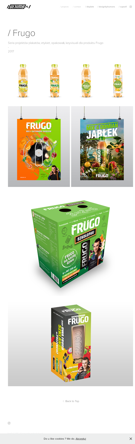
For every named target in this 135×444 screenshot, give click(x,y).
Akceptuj (81, 439)
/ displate (89, 6)
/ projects (64, 6)
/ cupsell (123, 6)
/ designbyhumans (106, 6)
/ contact (77, 6)
